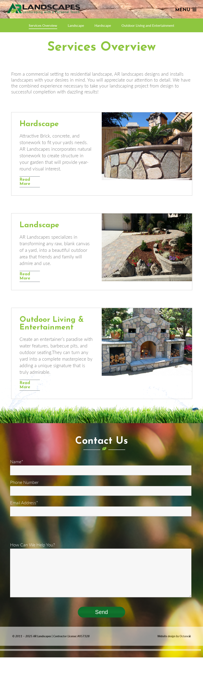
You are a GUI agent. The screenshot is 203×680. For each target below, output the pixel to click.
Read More (25, 182)
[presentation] (43, 529)
